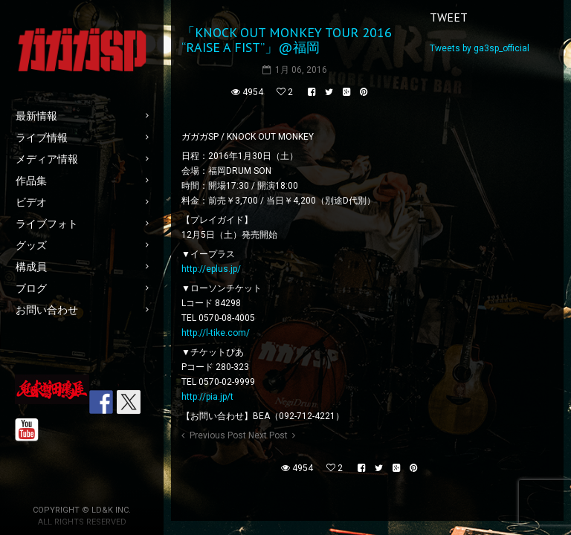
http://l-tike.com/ (215, 333)
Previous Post (218, 435)
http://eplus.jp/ (211, 269)
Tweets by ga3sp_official (479, 48)
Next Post (268, 435)
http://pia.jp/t (207, 397)
